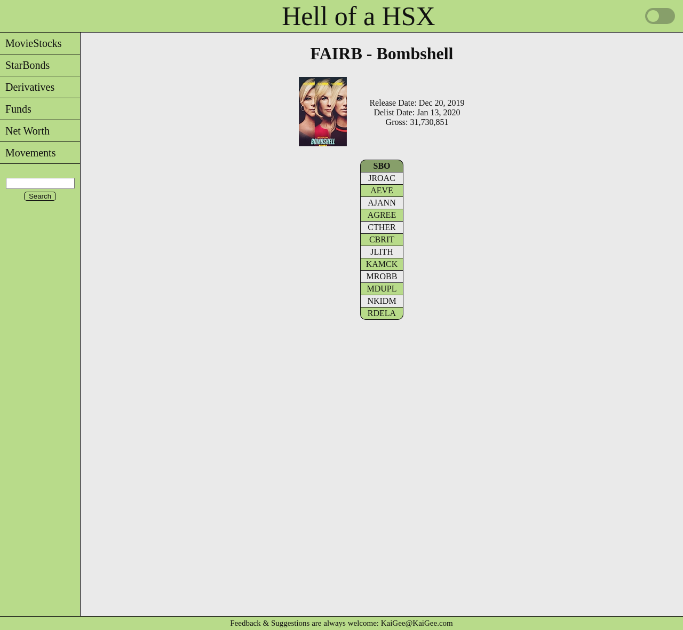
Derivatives (27, 87)
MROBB (382, 276)
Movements (27, 153)
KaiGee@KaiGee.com (417, 623)
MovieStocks (31, 43)
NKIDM (381, 300)
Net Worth (25, 131)
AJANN (381, 202)
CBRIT (381, 239)
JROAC (381, 178)
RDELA (382, 313)
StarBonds (25, 65)
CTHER (381, 227)
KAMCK (382, 264)
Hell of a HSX (358, 16)
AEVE (381, 190)
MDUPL (381, 288)
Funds (15, 109)
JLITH (381, 251)
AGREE (382, 214)
